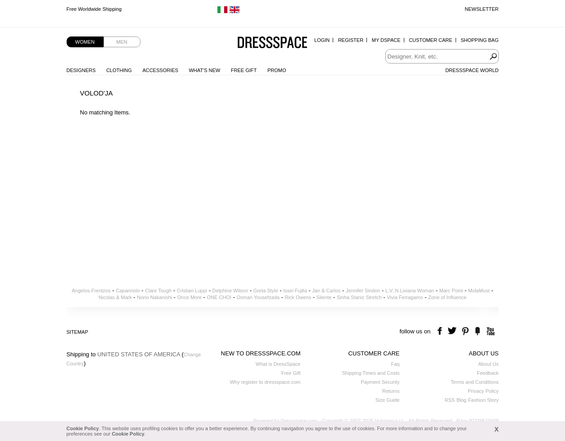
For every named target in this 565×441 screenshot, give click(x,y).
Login (322, 40)
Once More (189, 297)
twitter (453, 331)
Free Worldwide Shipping (94, 9)
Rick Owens (298, 297)
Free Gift (244, 70)
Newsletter (481, 9)
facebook (441, 331)
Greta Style (265, 290)
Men (121, 42)
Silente (324, 297)
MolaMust (479, 290)
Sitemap (77, 332)
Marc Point (451, 290)
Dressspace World (471, 70)
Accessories (160, 70)
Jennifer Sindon (363, 290)
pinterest (465, 331)
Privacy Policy (483, 391)
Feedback (487, 373)
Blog (461, 400)
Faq (395, 364)
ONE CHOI (219, 297)
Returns (391, 391)
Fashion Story (483, 400)
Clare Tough (158, 290)
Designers (81, 70)
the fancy (477, 331)
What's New (204, 70)
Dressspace (272, 43)
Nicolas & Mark (115, 297)
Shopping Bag (479, 40)
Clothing (119, 70)
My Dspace (386, 40)
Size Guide (387, 400)
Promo (276, 70)
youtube (490, 331)
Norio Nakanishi (154, 297)
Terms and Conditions (474, 382)
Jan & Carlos (326, 290)
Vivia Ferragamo (405, 297)
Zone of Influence (447, 297)
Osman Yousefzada (257, 297)
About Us (488, 364)
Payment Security (380, 382)
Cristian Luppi (192, 290)
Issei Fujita (295, 290)
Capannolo (128, 290)
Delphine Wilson (230, 290)
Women (85, 42)
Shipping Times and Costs (371, 373)
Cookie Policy (83, 428)
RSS (450, 400)
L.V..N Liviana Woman (409, 290)
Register (350, 40)
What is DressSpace (278, 364)
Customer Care (430, 40)
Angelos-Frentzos (91, 290)
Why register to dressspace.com (265, 382)
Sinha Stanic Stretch (359, 297)
